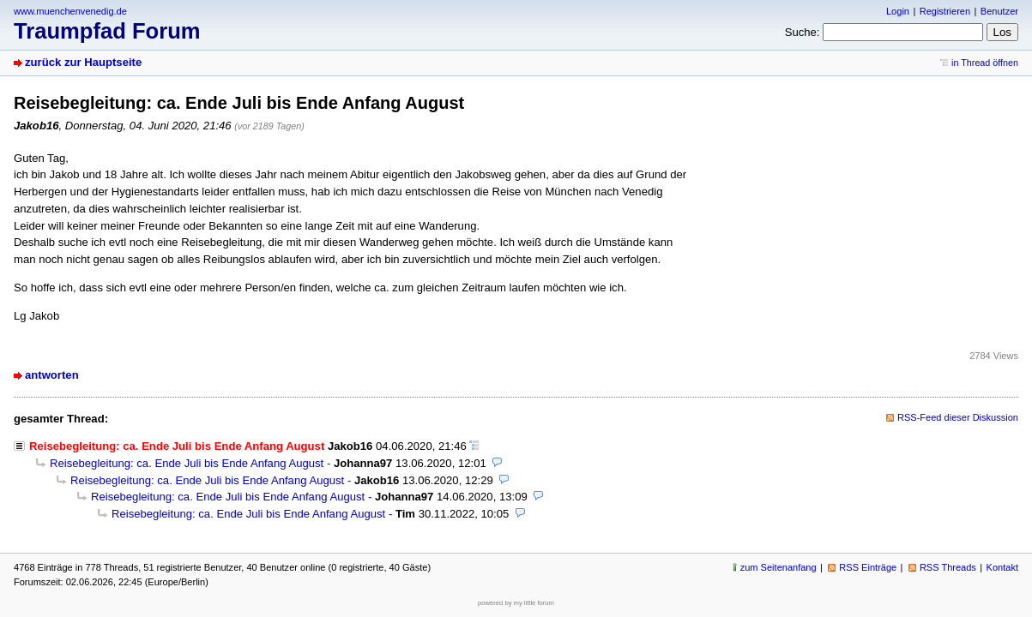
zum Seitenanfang (778, 567)
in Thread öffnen (984, 62)
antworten (52, 374)
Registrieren (945, 11)
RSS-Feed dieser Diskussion (957, 417)
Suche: (802, 32)
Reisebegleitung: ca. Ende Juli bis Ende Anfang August (186, 463)
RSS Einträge (867, 567)
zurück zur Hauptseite (83, 62)
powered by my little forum (516, 603)
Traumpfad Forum (107, 31)
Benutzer (999, 11)
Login (897, 11)
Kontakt (1002, 567)
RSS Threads (948, 567)
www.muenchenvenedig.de (70, 11)
